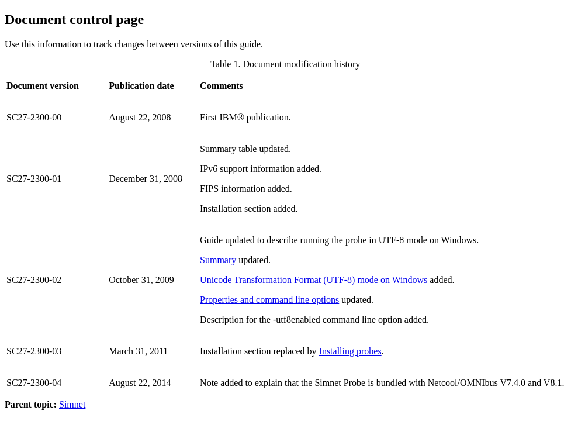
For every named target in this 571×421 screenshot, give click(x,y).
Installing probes (350, 351)
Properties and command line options (269, 300)
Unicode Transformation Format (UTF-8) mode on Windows (313, 280)
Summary (218, 260)
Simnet (72, 404)
